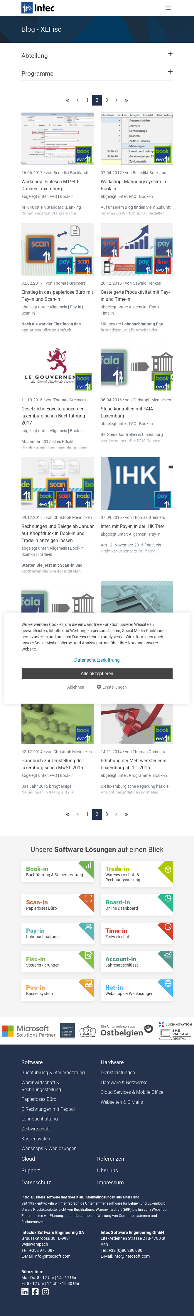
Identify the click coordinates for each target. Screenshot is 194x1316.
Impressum (110, 1183)
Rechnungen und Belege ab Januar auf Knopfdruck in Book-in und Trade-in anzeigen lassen (57, 533)
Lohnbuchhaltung (39, 1119)
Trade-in (45, 554)
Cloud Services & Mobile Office (132, 1092)
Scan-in (28, 313)
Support (30, 1171)
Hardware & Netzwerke (124, 1082)
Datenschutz (36, 1183)
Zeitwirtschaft (35, 1129)
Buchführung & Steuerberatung (53, 1072)
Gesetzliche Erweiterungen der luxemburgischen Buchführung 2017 (53, 416)
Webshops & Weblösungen (49, 1148)
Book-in (67, 196)
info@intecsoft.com (52, 1256)
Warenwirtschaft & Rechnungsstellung (41, 1086)
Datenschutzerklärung (97, 660)
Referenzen (110, 1159)
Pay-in (75, 307)
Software (32, 1062)
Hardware (112, 1062)
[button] (96, 58)
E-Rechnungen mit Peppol (48, 1109)
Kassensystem (36, 1139)
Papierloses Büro (38, 1099)
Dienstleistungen (118, 1072)
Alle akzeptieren (97, 673)
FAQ (54, 196)
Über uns (107, 1171)
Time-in (107, 313)
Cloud (28, 1159)
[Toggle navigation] (168, 8)
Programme (140, 775)
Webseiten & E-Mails (122, 1102)
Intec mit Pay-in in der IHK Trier (132, 526)
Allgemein (59, 307)
